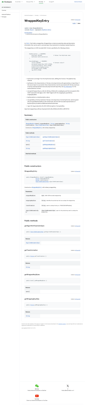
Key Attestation (68, 86)
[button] (9, 17)
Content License (62, 324)
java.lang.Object (28, 32)
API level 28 (77, 19)
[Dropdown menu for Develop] (45, 2)
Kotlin (74, 23)
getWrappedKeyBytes (48, 144)
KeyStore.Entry (46, 30)
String (52, 123)
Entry (28, 43)
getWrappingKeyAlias (48, 148)
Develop (36, 15)
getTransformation (48, 140)
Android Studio (78, 1)
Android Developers (28, 15)
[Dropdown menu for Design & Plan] (35, 2)
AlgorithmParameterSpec (42, 125)
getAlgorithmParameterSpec (50, 137)
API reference (6, 7)
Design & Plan (29, 1)
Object (32, 30)
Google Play (52, 1)
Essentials (18, 1)
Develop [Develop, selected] (41, 1)
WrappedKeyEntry (30, 123)
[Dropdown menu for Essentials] (23, 2)
